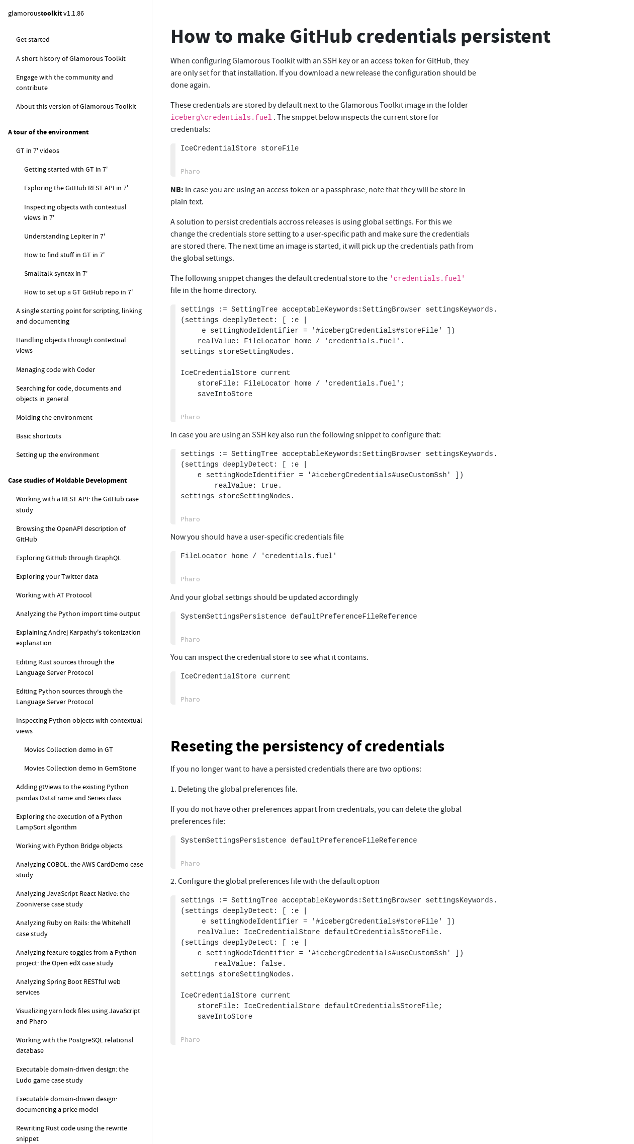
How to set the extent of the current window (77, 562)
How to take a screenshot (62, 538)
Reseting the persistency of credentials (307, 746)
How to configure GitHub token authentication (78, 152)
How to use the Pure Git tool (66, 407)
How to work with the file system (65, 855)
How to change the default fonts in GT (81, 444)
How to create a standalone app (72, 586)
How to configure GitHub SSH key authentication (81, 122)
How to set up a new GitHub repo (73, 204)
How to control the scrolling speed (76, 682)
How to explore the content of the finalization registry (75, 1119)
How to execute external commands (70, 922)
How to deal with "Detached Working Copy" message (79, 74)
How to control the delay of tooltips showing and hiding (78, 706)
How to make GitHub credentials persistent (80, 181)
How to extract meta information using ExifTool (82, 1005)
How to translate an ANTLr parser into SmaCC (81, 812)
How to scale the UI (53, 519)
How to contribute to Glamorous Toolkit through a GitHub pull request (80, 314)
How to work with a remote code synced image (76, 898)
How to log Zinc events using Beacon (71, 1057)
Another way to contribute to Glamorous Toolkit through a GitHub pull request (79, 349)
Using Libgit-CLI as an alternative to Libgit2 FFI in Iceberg (77, 285)
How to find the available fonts (70, 463)
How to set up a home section (68, 261)
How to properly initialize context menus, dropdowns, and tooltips (74, 629)
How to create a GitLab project (77, 242)
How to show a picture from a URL (75, 604)
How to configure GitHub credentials (78, 98)
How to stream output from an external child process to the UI (83, 975)
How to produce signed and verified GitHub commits (77, 384)
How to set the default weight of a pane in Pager (83, 658)
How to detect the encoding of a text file (83, 874)
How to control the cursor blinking (75, 482)
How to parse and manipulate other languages (69, 754)
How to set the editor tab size (68, 500)
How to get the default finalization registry (79, 1095)
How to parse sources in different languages (73, 783)
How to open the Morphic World (72, 730)
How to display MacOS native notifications (67, 1034)
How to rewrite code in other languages (83, 837)
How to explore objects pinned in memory (79, 1076)
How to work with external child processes (71, 946)
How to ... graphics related (55, 426)
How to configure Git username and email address (77, 45)
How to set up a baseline (69, 223)
